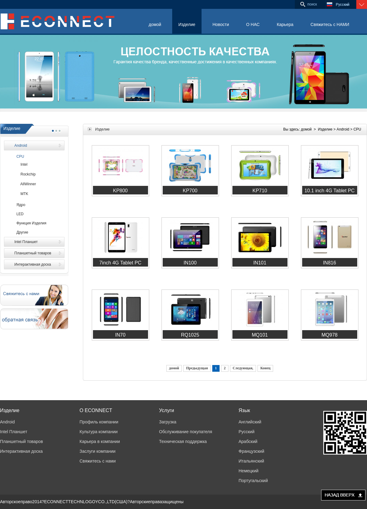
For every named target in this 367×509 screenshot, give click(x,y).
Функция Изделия (30, 223)
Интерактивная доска (32, 264)
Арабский (248, 441)
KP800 (120, 190)
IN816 (329, 262)
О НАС (253, 24)
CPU (19, 156)
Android (20, 145)
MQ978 (329, 334)
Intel (21, 164)
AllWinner (25, 184)
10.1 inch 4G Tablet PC (329, 190)
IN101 (259, 262)
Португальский (253, 480)
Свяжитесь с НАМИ (329, 24)
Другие (21, 232)
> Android (341, 129)
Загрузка (167, 421)
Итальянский (251, 461)
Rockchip (24, 174)
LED (19, 214)
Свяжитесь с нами (98, 461)
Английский (250, 421)
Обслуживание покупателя (185, 431)
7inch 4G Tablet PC (120, 262)
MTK (21, 194)
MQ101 (260, 334)
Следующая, (243, 368)
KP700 (190, 190)
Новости (221, 24)
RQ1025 (190, 334)
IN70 (120, 334)
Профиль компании (99, 421)
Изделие (186, 24)
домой (155, 24)
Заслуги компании (98, 451)
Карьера (285, 24)
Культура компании (99, 431)
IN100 (190, 262)
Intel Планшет (26, 242)
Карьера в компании (100, 441)
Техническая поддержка (183, 441)
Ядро (19, 205)
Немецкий (248, 470)
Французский (251, 451)
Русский (246, 431)
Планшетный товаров (32, 253)
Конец (265, 368)
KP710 (259, 190)
